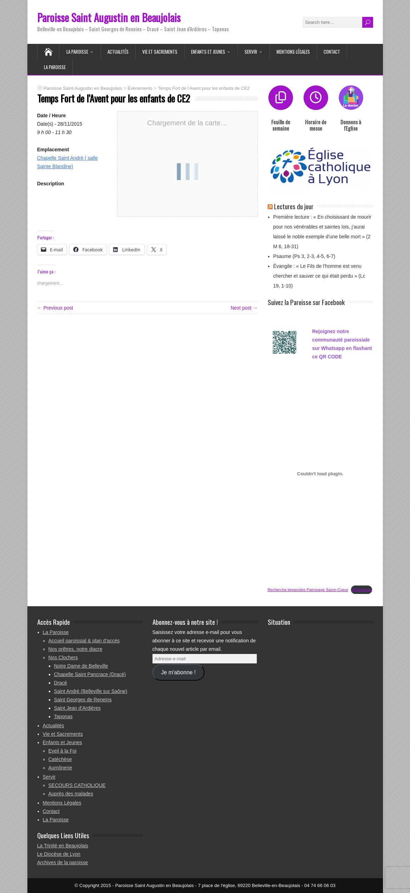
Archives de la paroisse (62, 862)
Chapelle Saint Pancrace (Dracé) (90, 674)
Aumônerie (60, 767)
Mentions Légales (293, 51)
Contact (332, 51)
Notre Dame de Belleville (81, 666)
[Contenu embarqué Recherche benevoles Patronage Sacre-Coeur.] (320, 473)
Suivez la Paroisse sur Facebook (306, 302)
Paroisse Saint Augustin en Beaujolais (109, 17)
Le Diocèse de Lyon (58, 854)
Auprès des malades (70, 793)
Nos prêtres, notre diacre (75, 649)
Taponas (63, 716)
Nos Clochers (63, 657)
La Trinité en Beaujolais (63, 845)
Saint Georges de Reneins (83, 699)
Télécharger (361, 590)
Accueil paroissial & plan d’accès (84, 640)
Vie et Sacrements (159, 51)
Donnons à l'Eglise (350, 125)
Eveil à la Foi (62, 751)
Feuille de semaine (280, 125)
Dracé (60, 683)
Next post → (244, 308)
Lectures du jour (293, 206)
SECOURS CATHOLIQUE (77, 785)
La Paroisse (77, 51)
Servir (251, 51)
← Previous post (55, 308)
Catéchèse (60, 759)
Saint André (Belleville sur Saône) (91, 691)
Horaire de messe (315, 125)
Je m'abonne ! (178, 672)
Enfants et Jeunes (208, 51)
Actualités (118, 51)
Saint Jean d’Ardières (77, 708)
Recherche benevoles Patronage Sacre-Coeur (308, 590)
